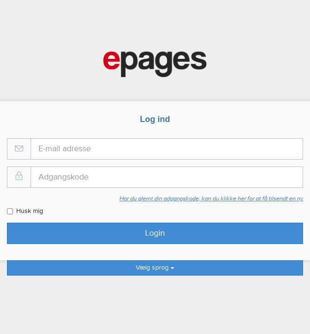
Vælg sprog (155, 267)
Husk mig (25, 211)
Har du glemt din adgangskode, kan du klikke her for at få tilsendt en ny (211, 199)
